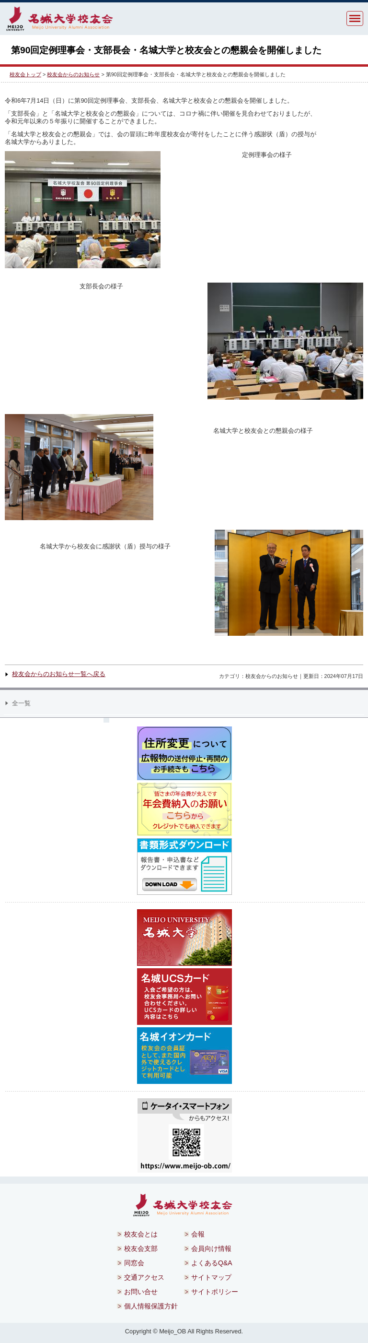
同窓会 (134, 1263)
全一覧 (21, 703)
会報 (198, 1234)
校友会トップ (25, 74)
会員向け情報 (211, 1248)
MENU (354, 18)
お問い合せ (141, 1291)
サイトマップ (211, 1277)
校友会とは (141, 1234)
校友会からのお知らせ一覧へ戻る (58, 673)
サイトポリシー (214, 1291)
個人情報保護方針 (151, 1306)
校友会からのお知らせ (73, 74)
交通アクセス (144, 1277)
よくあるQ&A (211, 1263)
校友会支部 (141, 1248)
